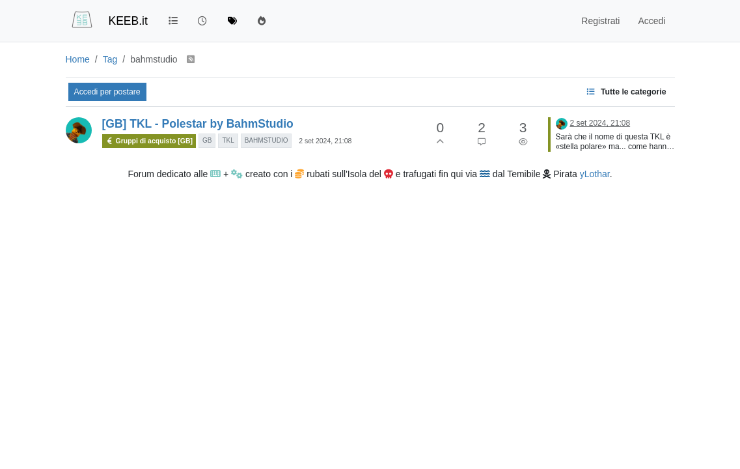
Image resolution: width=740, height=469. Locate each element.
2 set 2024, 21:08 (325, 141)
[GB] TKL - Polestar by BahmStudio (198, 123)
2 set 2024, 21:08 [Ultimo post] (599, 123)
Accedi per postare (107, 91)
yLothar (595, 174)
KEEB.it (128, 20)
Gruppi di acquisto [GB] (149, 141)
